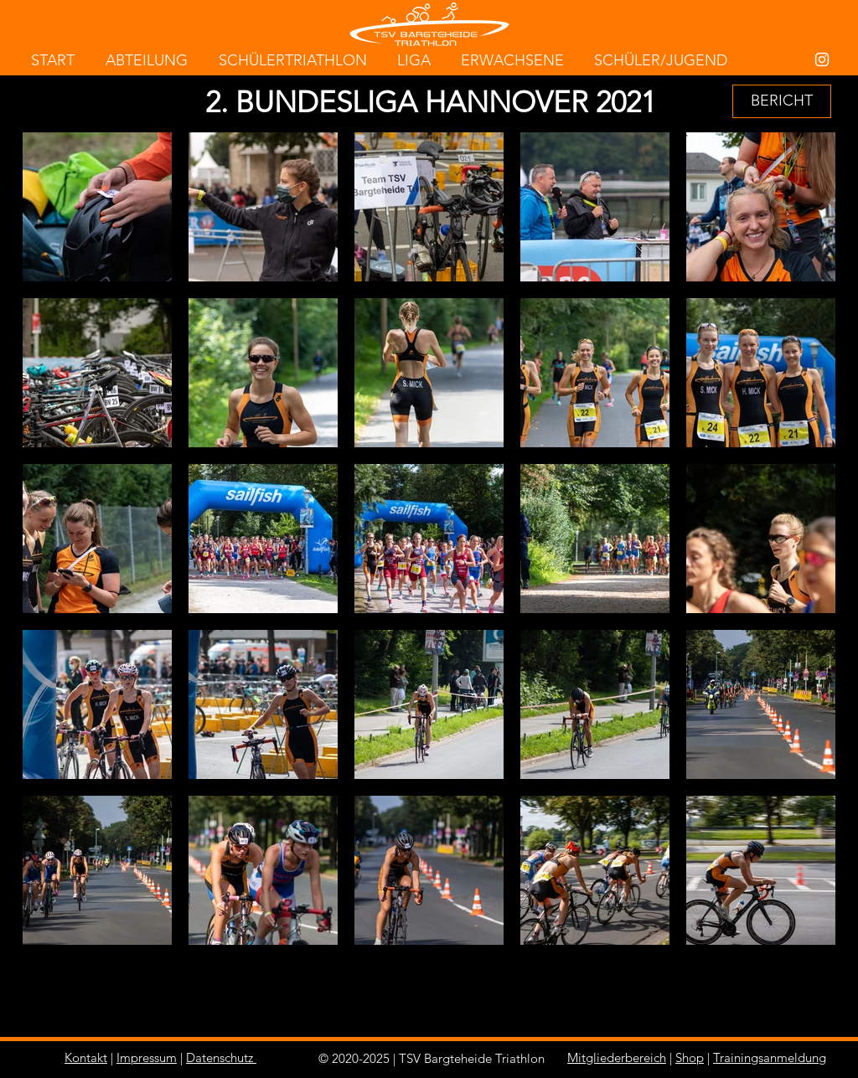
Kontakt (86, 1057)
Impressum (146, 1057)
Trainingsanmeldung (769, 1057)
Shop (689, 1057)
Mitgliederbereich (616, 1057)
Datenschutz (219, 1057)
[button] (781, 101)
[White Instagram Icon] (822, 59)
